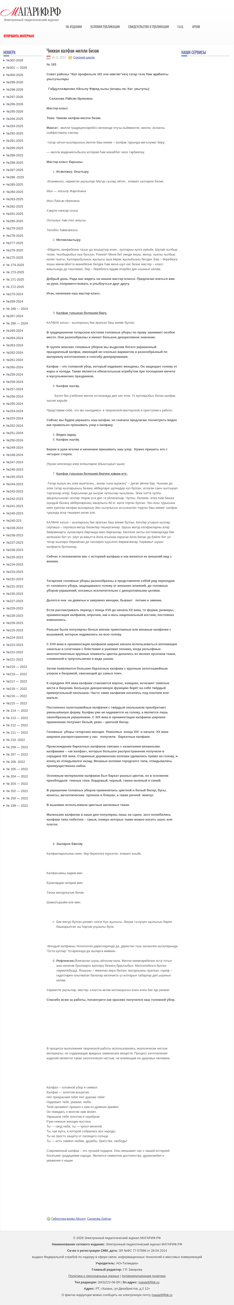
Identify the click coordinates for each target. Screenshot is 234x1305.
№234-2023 (14, 564)
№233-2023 (14, 572)
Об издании (74, 26)
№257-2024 (14, 389)
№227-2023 (14, 601)
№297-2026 (14, 97)
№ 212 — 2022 (17, 725)
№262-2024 (14, 352)
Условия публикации (105, 26)
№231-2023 (14, 586)
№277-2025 (14, 243)
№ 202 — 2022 (17, 791)
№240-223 (13, 520)
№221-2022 (14, 659)
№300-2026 (14, 75)
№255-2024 (14, 404)
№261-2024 (14, 360)
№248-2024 (14, 455)
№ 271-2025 (15, 279)
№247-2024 (14, 462)
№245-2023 (14, 477)
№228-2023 (14, 615)
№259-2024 (14, 374)
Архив (196, 26)
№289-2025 (14, 155)
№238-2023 (14, 535)
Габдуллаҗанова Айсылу (68, 1218)
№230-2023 (14, 594)
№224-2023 (14, 637)
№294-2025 (14, 119)
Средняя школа (84, 57)
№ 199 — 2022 (17, 805)
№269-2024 (14, 301)
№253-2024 (14, 418)
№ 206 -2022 (15, 762)
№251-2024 (14, 433)
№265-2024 (14, 330)
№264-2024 (14, 338)
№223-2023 (14, 645)
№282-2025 (14, 206)
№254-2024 (14, 411)
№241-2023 (14, 506)
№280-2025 (14, 221)
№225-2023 (14, 630)
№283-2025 (14, 199)
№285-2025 (14, 184)
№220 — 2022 (16, 667)
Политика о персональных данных (93, 1276)
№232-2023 (14, 579)
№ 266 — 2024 (17, 323)
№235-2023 (14, 557)
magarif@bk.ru (148, 1282)
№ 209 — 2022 (17, 747)
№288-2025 (14, 162)
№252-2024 (14, 425)
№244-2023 (14, 484)
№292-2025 (14, 133)
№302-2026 (14, 60)
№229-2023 (14, 608)
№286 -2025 (15, 177)
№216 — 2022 (16, 696)
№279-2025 (14, 228)
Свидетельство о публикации (148, 26)
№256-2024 (14, 396)
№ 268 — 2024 (17, 309)
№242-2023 (14, 499)
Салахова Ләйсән (99, 1218)
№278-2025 (14, 235)
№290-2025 (14, 148)
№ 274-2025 (15, 265)
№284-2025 (14, 192)
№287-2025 (14, 170)
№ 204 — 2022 (17, 776)
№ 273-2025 (15, 272)
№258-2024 (14, 382)
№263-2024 (14, 345)
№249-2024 (14, 447)
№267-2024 (14, 316)
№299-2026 (14, 82)
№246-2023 (14, 469)
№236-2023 (14, 550)
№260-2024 (14, 367)
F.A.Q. (180, 26)
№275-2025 (14, 257)
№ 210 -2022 (15, 740)
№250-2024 (14, 440)
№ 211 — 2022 (17, 732)
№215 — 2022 (16, 703)
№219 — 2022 (16, 674)
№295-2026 (14, 111)
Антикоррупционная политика (144, 1276)
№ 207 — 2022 (17, 754)
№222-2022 (14, 652)
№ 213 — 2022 (17, 718)
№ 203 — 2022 (17, 783)
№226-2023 (14, 623)
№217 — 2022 (16, 681)
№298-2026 (14, 89)
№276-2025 (14, 250)
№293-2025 (14, 126)
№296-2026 (14, 104)
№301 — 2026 (16, 67)
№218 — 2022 (16, 688)
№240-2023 (14, 513)
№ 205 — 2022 (17, 769)
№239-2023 (14, 528)
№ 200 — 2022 (17, 798)
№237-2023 (14, 542)
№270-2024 (14, 294)
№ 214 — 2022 (17, 710)
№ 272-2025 (15, 287)
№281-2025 (14, 214)
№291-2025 (14, 140)
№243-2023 (14, 491)
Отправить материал (19, 35)
